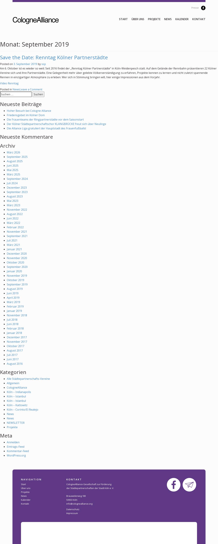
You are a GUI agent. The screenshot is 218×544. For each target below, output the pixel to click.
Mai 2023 (12, 201)
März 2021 (13, 245)
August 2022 (15, 214)
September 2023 (17, 192)
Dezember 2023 (17, 187)
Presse (195, 7)
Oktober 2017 (15, 346)
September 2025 (17, 157)
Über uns (138, 19)
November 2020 (17, 258)
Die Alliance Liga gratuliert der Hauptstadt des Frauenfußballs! (46, 128)
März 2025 (13, 174)
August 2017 (15, 350)
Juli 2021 (12, 240)
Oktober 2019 (15, 280)
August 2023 (15, 196)
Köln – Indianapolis (19, 392)
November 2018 (17, 315)
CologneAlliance (17, 387)
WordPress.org (16, 455)
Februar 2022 (15, 227)
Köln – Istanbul (16, 396)
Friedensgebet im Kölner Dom (26, 115)
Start (123, 19)
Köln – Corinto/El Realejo (22, 409)
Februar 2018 (15, 328)
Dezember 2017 (17, 337)
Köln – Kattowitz (17, 405)
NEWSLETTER (16, 423)
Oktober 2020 (15, 262)
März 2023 (13, 205)
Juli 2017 (12, 355)
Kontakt (198, 19)
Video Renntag (9, 83)
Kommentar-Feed (18, 451)
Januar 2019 (14, 311)
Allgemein (13, 383)
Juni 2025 (12, 165)
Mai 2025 (12, 170)
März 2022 (13, 223)
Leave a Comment (31, 89)
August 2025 (15, 161)
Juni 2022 (12, 218)
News (168, 19)
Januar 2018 (14, 333)
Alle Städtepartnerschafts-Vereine (28, 379)
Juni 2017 (12, 359)
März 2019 (13, 302)
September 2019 (17, 284)
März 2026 (13, 152)
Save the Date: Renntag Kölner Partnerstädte (54, 57)
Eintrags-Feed (15, 447)
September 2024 (17, 179)
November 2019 (17, 276)
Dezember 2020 (17, 253)
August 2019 (15, 289)
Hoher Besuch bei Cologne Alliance (29, 111)
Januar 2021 (14, 249)
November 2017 (17, 342)
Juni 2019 (12, 293)
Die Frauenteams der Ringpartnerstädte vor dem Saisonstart (45, 119)
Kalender (182, 19)
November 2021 (17, 231)
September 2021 (17, 236)
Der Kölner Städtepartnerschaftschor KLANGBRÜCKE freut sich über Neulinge (56, 124)
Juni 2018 (12, 324)
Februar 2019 (15, 306)
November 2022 (17, 209)
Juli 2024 (12, 183)
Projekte (154, 19)
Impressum (72, 513)
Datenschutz (72, 509)
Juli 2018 (12, 320)
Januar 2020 (14, 271)
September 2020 (17, 267)
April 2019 (13, 298)
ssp (43, 64)
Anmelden (13, 442)
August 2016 (15, 364)
